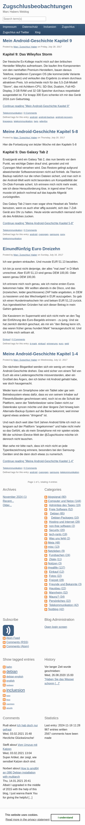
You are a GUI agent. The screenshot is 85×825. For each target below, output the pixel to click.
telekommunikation (23, 121)
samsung (54, 234)
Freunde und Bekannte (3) (65, 584)
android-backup (46, 117)
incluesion (15, 690)
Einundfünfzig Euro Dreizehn (31, 248)
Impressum (10, 26)
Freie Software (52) (61, 509)
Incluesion (50, 26)
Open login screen (55, 626)
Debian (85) (57, 513)
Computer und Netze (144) (64, 501)
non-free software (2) (62, 526)
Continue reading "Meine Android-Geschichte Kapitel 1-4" (38, 461)
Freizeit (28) (56, 580)
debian (11, 671)
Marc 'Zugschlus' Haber (25, 46)
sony (62, 234)
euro (61, 343)
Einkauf (6, 339)
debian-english (14, 676)
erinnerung (52, 343)
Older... (7, 505)
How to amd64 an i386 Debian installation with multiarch (20, 772)
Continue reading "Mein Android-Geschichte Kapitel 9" (36, 106)
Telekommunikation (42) (64, 605)
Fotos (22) (55, 575)
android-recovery (64, 117)
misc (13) (54, 546)
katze (8, 696)
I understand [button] (65, 817)
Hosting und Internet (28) (64, 521)
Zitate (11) (55, 559)
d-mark (33, 343)
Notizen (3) (55, 563)
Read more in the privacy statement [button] (28, 819)
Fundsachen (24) (59, 555)
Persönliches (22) (60, 600)
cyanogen (43, 234)
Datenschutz (30, 26)
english (10, 680)
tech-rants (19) (58, 534)
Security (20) (57, 530)
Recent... (8, 501)
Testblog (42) (56, 609)
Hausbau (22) (57, 588)
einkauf (41, 343)
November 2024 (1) (15, 496)
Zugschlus (68, 26)
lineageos (8, 121)
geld (67, 343)
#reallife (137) (56, 567)
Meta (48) (54, 542)
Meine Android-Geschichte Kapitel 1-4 (40, 353)
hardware (9, 685)
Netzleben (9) (56, 550)
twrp (36, 121)
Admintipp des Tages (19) (65, 505)
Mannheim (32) (58, 592)
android (33, 117)
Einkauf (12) (56, 571)
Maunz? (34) (57, 596)
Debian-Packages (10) (65, 517)
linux (8, 700)
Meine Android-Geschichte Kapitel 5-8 (40, 131)
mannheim (10, 704)
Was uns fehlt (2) (59, 538)
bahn (9, 666)
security (9, 708)
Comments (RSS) (17, 642)
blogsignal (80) (57, 496)
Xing (37, 32)
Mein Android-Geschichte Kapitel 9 (37, 40)
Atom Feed (13, 638)
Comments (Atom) (17, 646)
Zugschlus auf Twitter (16, 32)
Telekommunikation (12, 113)
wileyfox (43, 121)
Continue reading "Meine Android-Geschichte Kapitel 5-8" (38, 223)
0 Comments (30, 113)
